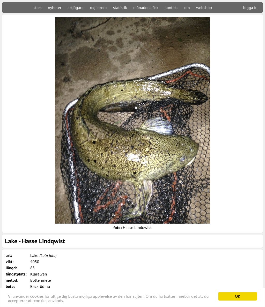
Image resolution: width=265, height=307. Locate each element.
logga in (250, 7)
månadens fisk (145, 7)
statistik (120, 7)
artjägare (76, 7)
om (187, 7)
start (37, 7)
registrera (98, 7)
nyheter (54, 7)
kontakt (171, 7)
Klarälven (38, 274)
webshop (204, 7)
